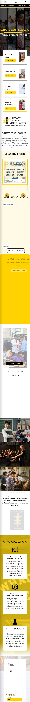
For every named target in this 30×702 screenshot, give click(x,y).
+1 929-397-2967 (21, 688)
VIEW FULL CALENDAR (19, 250)
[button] (26, 2)
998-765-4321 (20, 690)
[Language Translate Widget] (14, 700)
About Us (10, 697)
